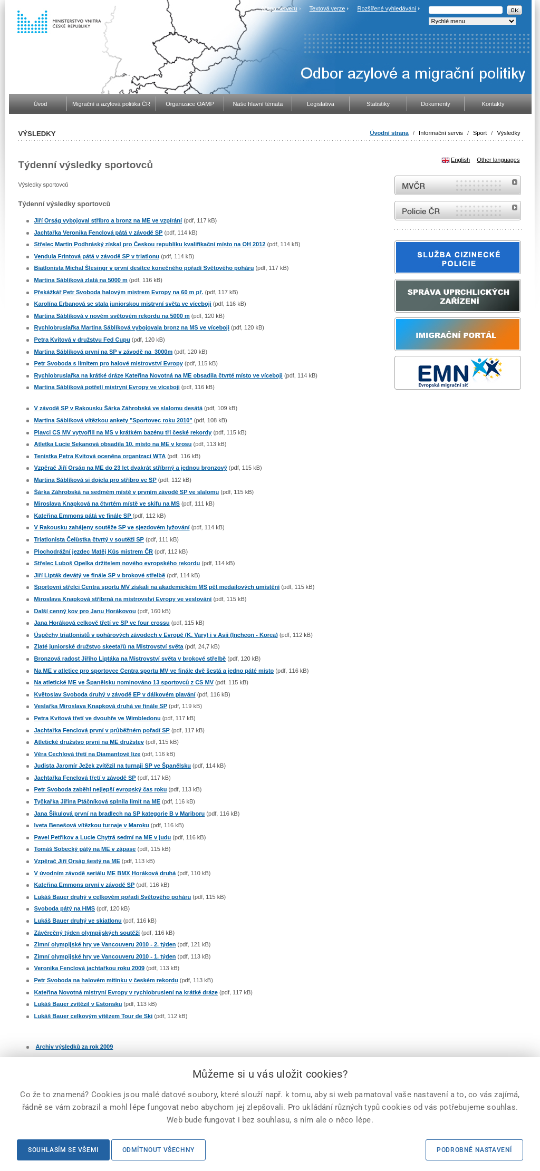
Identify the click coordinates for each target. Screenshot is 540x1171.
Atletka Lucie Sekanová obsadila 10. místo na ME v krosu (113, 444)
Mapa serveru (279, 8)
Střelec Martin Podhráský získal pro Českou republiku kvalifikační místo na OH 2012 (150, 244)
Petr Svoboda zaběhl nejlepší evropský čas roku (100, 789)
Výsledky (508, 133)
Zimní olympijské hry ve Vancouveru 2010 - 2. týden (105, 944)
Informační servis (441, 133)
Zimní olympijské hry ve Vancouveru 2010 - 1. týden (105, 956)
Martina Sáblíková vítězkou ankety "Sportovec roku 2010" (113, 420)
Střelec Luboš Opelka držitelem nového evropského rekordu (117, 563)
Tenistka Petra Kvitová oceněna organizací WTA (100, 456)
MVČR (457, 185)
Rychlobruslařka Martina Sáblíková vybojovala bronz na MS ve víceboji (131, 327)
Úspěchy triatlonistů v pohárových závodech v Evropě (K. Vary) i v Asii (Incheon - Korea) (156, 635)
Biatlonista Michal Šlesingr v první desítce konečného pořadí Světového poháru (144, 268)
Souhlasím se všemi (63, 1150)
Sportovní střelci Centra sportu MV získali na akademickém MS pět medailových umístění (157, 587)
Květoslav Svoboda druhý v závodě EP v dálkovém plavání (115, 694)
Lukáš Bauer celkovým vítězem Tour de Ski (93, 1016)
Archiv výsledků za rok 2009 (74, 1046)
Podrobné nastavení (474, 1150)
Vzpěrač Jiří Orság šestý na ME (77, 861)
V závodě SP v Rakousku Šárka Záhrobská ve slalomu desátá (118, 408)
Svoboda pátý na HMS (64, 908)
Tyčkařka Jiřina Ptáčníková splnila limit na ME (97, 801)
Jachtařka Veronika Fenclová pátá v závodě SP (98, 232)
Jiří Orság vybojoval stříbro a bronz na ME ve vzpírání (108, 220)
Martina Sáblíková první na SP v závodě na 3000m (103, 352)
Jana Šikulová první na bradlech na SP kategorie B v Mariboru (119, 813)
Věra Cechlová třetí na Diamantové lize (87, 754)
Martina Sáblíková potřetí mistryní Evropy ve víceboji (107, 387)
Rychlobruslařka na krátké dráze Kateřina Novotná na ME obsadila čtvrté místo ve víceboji (158, 375)
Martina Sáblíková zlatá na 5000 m (81, 280)
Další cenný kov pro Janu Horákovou (85, 611)
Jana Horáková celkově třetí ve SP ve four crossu (102, 623)
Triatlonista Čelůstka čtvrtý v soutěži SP (89, 539)
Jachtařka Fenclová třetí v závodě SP (85, 778)
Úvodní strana (389, 133)
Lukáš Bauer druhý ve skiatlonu (78, 920)
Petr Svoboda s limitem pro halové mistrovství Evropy (108, 363)
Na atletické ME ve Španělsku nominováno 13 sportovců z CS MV (124, 682)
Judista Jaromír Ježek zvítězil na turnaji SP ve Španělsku (112, 765)
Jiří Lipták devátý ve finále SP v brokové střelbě (100, 575)
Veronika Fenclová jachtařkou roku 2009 (89, 968)
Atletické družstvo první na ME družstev (89, 742)
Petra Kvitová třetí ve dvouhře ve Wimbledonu (97, 718)
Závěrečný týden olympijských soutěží (87, 933)
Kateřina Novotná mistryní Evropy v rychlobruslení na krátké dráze (126, 992)
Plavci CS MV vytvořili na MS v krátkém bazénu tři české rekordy (123, 432)
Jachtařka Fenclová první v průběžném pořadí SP (102, 730)
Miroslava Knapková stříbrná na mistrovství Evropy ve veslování (123, 599)
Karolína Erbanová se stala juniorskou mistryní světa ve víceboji (122, 304)
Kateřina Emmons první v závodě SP (84, 885)
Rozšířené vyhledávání (387, 8)
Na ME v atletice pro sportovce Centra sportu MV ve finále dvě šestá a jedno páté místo (154, 670)
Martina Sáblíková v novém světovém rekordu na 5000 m (112, 316)
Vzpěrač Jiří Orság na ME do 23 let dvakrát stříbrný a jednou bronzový (130, 467)
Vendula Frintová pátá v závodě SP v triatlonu (97, 256)
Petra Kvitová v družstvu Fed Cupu (82, 339)
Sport (480, 133)
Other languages (498, 160)
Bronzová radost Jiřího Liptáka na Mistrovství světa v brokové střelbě (130, 658)
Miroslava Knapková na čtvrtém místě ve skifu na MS (107, 503)
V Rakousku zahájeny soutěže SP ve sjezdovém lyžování (112, 527)
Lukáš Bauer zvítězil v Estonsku (78, 1004)
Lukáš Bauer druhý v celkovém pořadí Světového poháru (112, 897)
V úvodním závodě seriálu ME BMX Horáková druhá (105, 873)
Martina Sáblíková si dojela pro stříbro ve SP (95, 480)
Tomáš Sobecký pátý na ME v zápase (85, 849)
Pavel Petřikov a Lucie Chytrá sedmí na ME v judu (102, 837)
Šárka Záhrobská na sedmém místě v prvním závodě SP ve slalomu (126, 492)
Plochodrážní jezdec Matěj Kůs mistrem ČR (93, 551)
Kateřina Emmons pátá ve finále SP (83, 515)
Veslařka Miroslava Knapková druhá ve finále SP (101, 706)
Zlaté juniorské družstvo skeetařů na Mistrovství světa (109, 646)
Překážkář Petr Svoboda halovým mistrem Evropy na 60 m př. (119, 292)
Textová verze (327, 8)
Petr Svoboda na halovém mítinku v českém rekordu (106, 980)
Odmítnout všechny (158, 1150)
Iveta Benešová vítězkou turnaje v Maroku (91, 825)
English (460, 160)
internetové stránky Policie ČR (457, 210)
